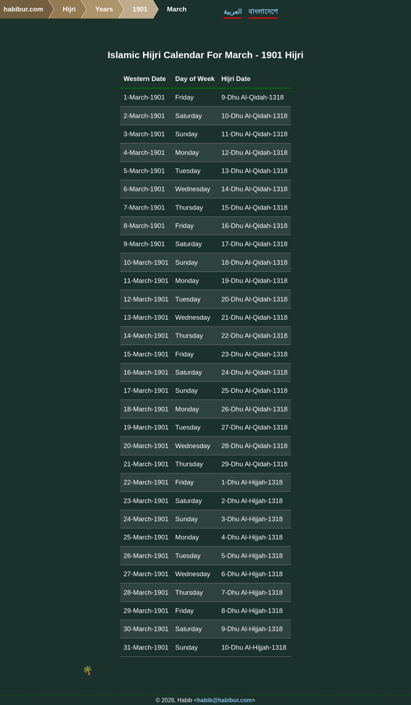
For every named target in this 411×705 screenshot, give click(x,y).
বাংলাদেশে (263, 11)
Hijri (69, 9)
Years (104, 9)
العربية (233, 11)
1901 (140, 9)
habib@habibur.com (224, 700)
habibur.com (23, 9)
